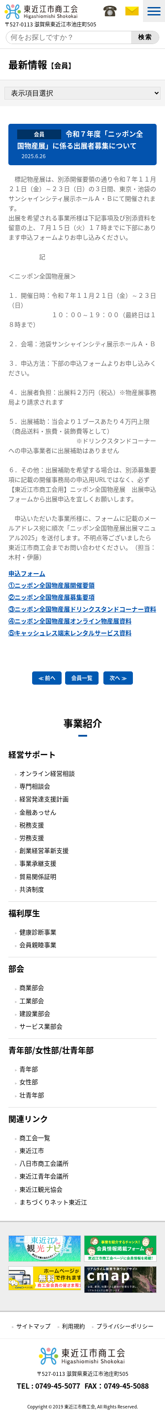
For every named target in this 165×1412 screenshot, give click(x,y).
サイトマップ (33, 1326)
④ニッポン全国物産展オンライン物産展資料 (70, 620)
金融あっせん (37, 812)
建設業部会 (34, 1013)
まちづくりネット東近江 (53, 1201)
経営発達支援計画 (44, 798)
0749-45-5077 (57, 1385)
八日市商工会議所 (44, 1163)
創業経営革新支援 (44, 850)
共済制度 (31, 889)
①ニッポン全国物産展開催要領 (51, 585)
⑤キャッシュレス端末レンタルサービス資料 (70, 632)
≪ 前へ (46, 678)
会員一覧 (81, 678)
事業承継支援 (37, 863)
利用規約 (73, 1326)
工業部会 (31, 1000)
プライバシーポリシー (125, 1326)
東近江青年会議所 (44, 1175)
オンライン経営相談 (47, 773)
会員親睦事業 (37, 944)
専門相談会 (34, 786)
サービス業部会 (40, 1026)
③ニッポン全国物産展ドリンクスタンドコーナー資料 (82, 608)
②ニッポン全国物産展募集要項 (51, 597)
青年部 (28, 1068)
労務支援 (31, 837)
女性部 (28, 1081)
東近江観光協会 (40, 1189)
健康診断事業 (37, 931)
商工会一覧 (34, 1137)
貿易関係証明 (37, 876)
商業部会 (31, 987)
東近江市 (31, 1150)
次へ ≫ (118, 678)
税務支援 (31, 824)
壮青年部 (31, 1094)
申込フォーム (26, 573)
